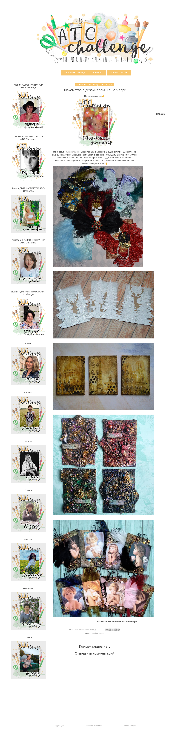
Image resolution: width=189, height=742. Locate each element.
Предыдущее (130, 726)
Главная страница (75, 73)
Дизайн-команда (98, 633)
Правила (97, 73)
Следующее (58, 726)
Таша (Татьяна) (72, 152)
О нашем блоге (119, 73)
